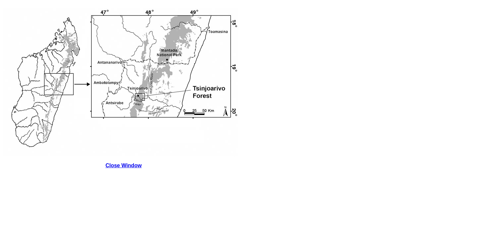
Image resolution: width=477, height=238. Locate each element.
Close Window (123, 165)
